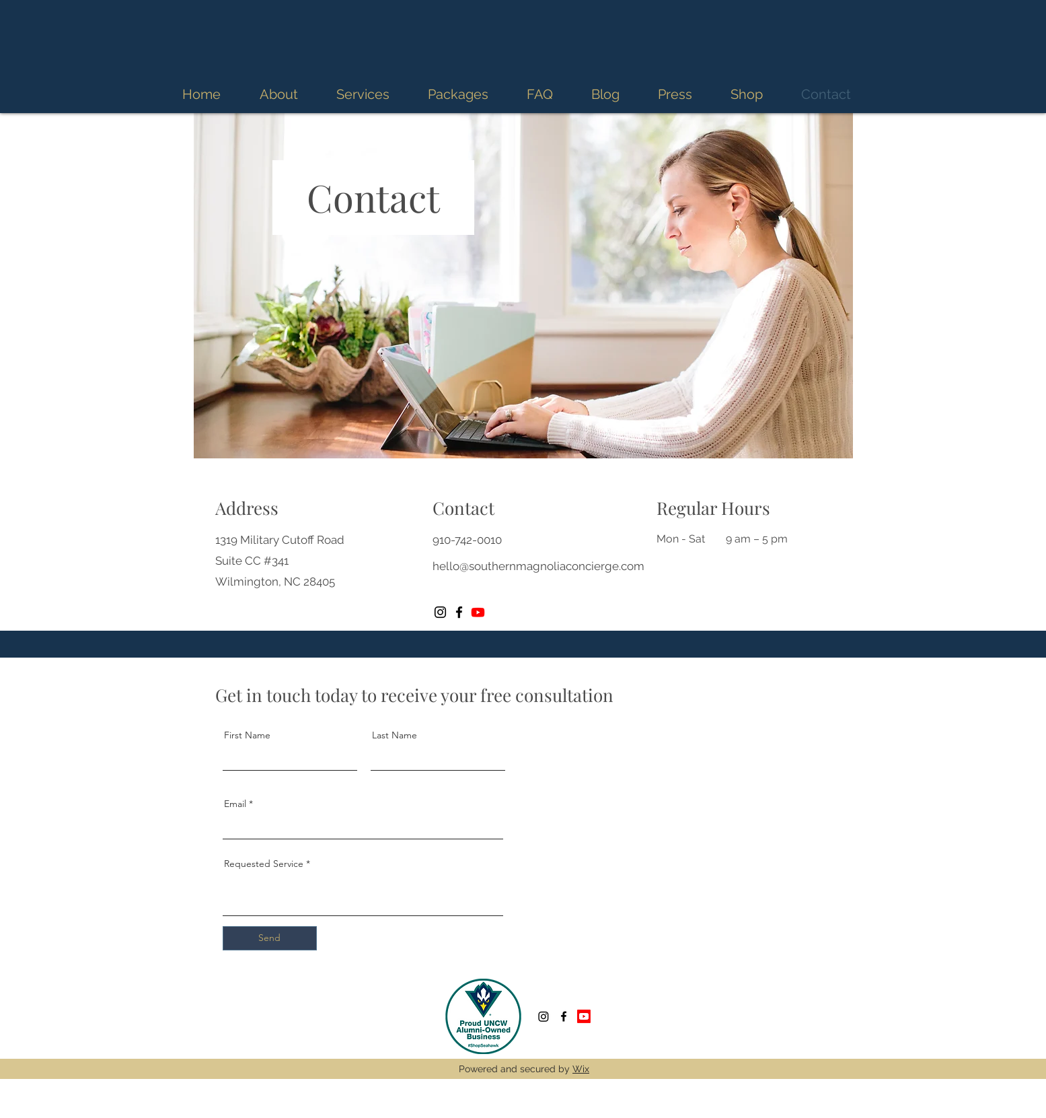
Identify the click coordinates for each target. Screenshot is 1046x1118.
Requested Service (263, 863)
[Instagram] (440, 612)
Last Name (394, 735)
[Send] (270, 938)
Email (235, 803)
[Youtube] (478, 612)
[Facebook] (459, 612)
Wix (580, 1068)
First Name (247, 735)
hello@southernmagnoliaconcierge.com (538, 566)
